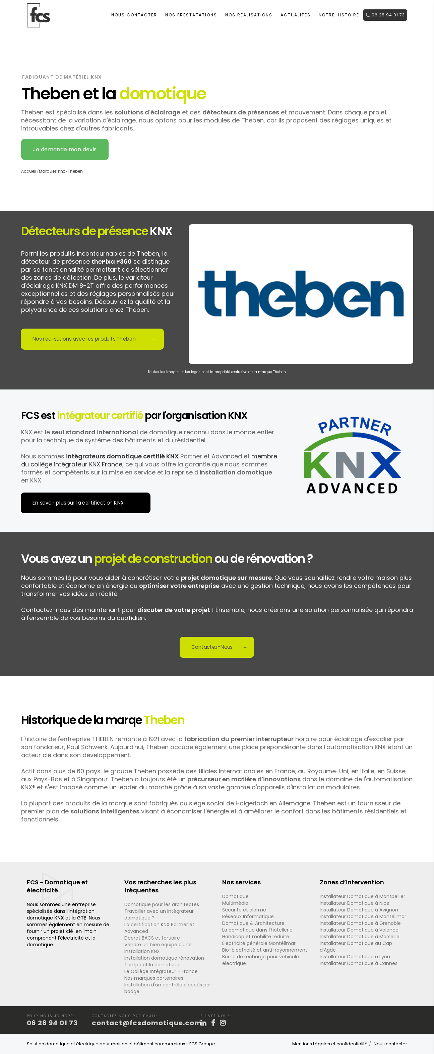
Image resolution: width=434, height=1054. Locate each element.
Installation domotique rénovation (164, 958)
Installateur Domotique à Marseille (359, 936)
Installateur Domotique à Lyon (355, 956)
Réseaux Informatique (248, 916)
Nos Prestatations (191, 15)
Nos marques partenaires (153, 978)
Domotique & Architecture (253, 923)
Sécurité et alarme (244, 909)
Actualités (296, 15)
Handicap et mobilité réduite (255, 936)
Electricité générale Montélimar (259, 943)
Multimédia (235, 903)
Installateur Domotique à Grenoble (360, 923)
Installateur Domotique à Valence (359, 930)
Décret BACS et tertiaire (152, 938)
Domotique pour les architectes (161, 904)
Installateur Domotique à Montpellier (362, 896)
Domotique (235, 896)
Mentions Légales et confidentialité (330, 1044)
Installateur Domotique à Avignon (359, 909)
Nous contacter (134, 15)
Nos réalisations (248, 15)
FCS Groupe (202, 1044)
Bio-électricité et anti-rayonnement (264, 950)
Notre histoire (339, 15)
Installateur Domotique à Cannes (358, 963)
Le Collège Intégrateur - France (161, 971)
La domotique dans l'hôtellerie (257, 930)
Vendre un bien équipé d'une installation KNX (158, 948)
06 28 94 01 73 (385, 15)
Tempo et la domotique (152, 964)
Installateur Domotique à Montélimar (363, 916)
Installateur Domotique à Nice (354, 903)
